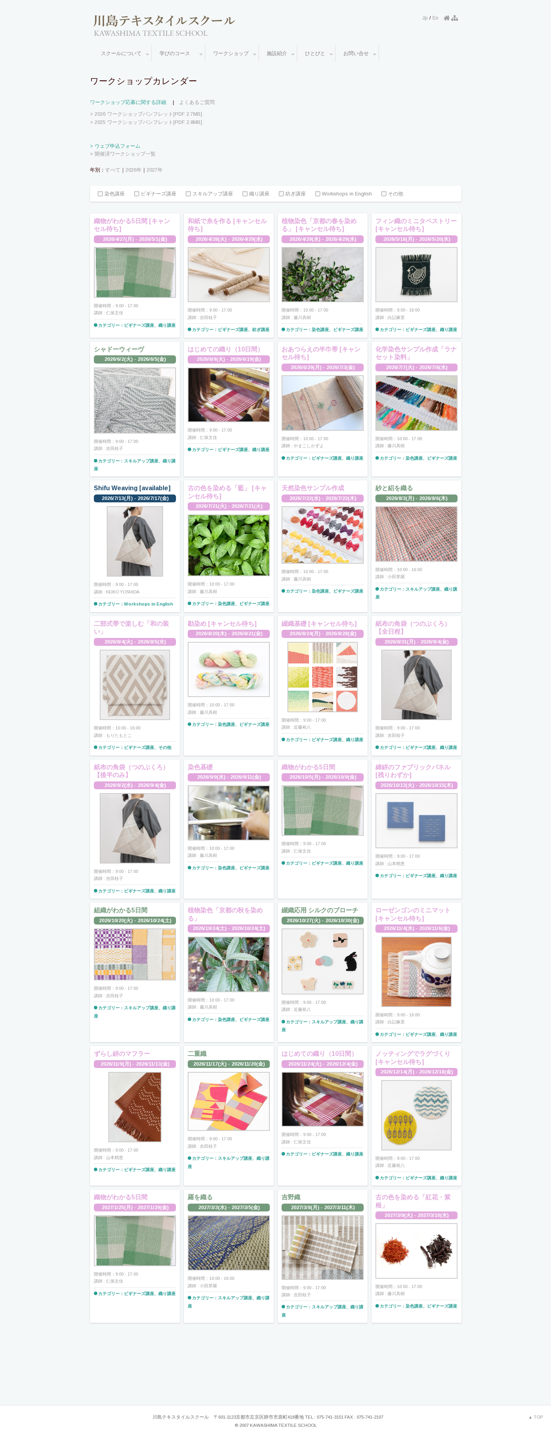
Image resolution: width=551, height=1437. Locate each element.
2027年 (155, 170)
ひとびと (319, 53)
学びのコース (181, 53)
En (435, 18)
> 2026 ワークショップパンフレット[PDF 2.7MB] (146, 114)
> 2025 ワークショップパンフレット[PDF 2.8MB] (146, 122)
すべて (112, 170)
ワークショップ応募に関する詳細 (128, 102)
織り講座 (255, 194)
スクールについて (125, 53)
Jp (425, 18)
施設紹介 (281, 53)
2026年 (134, 170)
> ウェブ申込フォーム (115, 146)
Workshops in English (343, 194)
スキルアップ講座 (209, 194)
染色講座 (111, 194)
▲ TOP (535, 1417)
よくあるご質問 (197, 102)
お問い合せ (360, 53)
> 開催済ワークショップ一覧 (123, 154)
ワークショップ (235, 53)
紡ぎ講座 (292, 194)
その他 (392, 194)
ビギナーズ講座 (155, 194)
